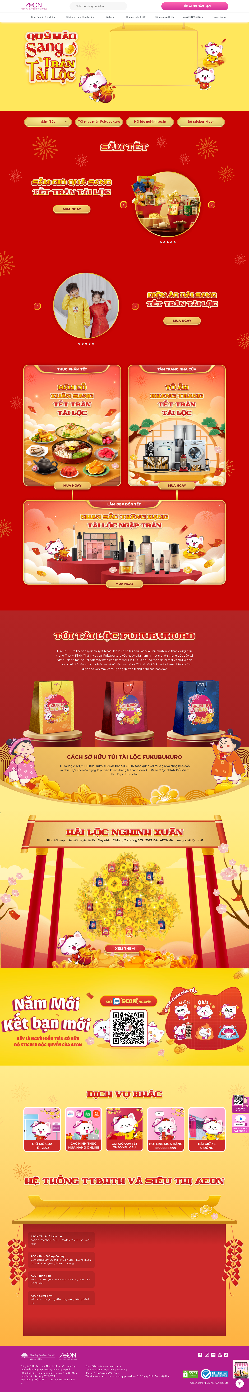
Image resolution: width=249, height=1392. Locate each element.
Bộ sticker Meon (201, 122)
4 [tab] (171, 242)
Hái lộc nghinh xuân (150, 122)
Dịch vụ (109, 17)
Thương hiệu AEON (136, 17)
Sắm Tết (48, 122)
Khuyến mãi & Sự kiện (43, 17)
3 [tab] (168, 242)
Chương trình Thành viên (80, 17)
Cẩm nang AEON (164, 17)
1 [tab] (161, 242)
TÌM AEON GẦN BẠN (197, 6)
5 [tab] (175, 242)
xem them (124, 947)
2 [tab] (164, 242)
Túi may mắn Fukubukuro (99, 122)
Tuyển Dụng (219, 17)
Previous (123, 204)
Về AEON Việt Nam (193, 17)
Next (211, 204)
